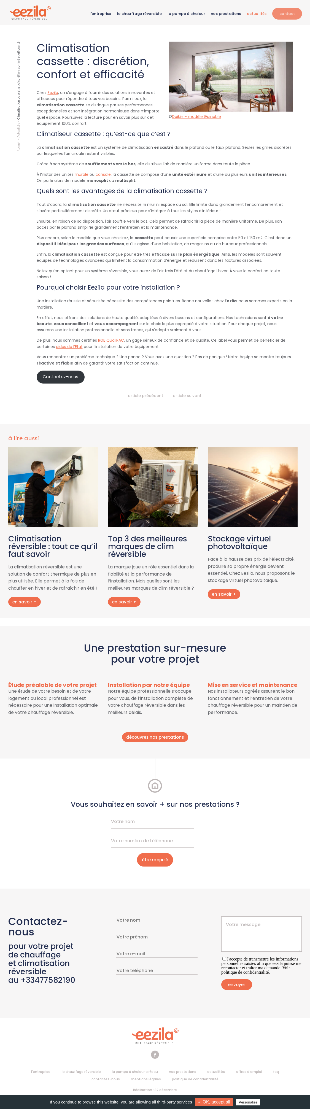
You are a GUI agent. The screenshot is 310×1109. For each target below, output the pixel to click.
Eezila (53, 93)
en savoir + (24, 603)
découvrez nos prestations (155, 738)
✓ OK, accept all (214, 1102)
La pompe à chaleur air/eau (135, 1072)
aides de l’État (69, 347)
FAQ (276, 1072)
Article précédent (145, 396)
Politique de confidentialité (195, 1080)
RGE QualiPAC (111, 341)
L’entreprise (100, 13)
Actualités (256, 13)
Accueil (19, 147)
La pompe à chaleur (186, 13)
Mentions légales (146, 1080)
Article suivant (187, 396)
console (103, 175)
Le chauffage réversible (139, 13)
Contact (287, 13)
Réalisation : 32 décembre (155, 1090)
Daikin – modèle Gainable (196, 117)
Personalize (248, 1102)
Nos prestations (226, 13)
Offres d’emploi (249, 1072)
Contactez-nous (60, 377)
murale (81, 175)
